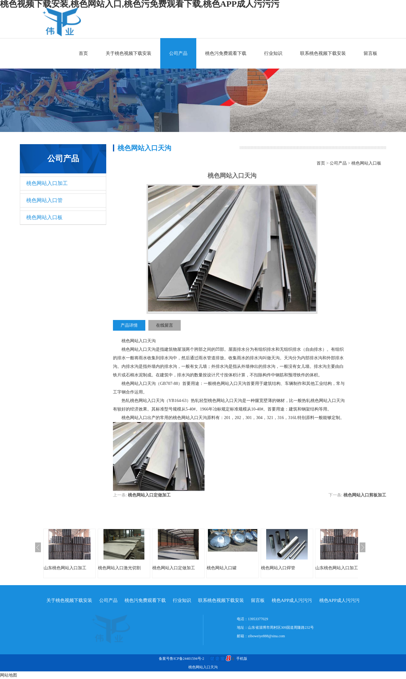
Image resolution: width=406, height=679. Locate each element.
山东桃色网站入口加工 (65, 568)
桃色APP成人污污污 (292, 600)
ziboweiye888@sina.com (266, 636)
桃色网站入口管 (44, 200)
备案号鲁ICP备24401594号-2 (181, 658)
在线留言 (164, 325)
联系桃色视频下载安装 (323, 53)
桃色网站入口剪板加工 (364, 495)
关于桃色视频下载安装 (128, 53)
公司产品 (178, 53)
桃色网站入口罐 (222, 568)
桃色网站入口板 (44, 217)
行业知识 (273, 53)
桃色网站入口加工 (47, 183)
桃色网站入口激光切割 (119, 568)
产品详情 (129, 325)
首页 (83, 53)
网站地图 (8, 675)
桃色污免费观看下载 (225, 53)
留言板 (370, 53)
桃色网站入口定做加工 (149, 495)
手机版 (241, 658)
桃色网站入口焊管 (278, 568)
